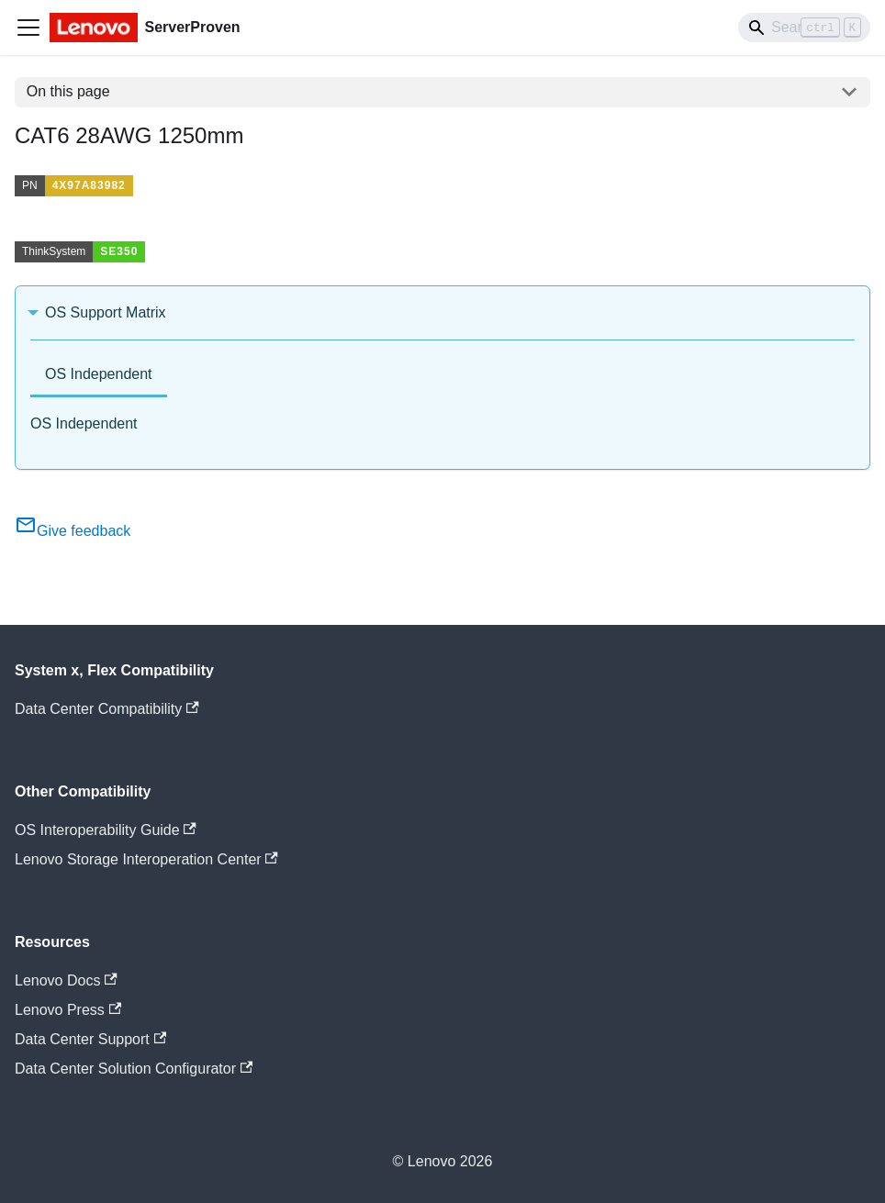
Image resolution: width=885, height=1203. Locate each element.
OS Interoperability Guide (105, 830)
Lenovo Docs (66, 980)
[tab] (98, 375)
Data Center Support (90, 1039)
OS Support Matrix (105, 312)
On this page (68, 91)
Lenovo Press (68, 1010)
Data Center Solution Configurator (133, 1068)
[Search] (804, 27)
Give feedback (72, 531)
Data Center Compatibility (107, 709)
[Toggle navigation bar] (28, 27)
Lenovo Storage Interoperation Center (146, 859)
